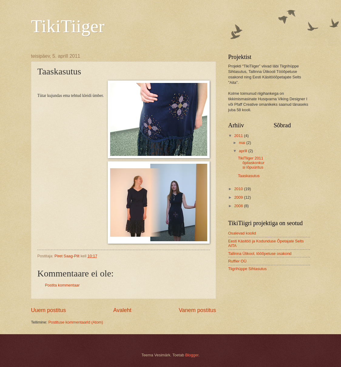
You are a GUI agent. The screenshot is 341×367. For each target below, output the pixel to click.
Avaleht (122, 310)
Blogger (192, 355)
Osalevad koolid (242, 233)
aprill (243, 151)
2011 (239, 135)
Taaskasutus (249, 175)
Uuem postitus (48, 310)
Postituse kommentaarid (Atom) (75, 322)
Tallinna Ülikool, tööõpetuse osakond (260, 253)
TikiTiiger (67, 26)
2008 (239, 206)
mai (242, 142)
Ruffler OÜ (237, 261)
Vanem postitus (197, 310)
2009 (239, 197)
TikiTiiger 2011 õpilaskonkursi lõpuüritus (251, 163)
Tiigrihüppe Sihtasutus (247, 268)
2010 (239, 189)
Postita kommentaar (62, 285)
